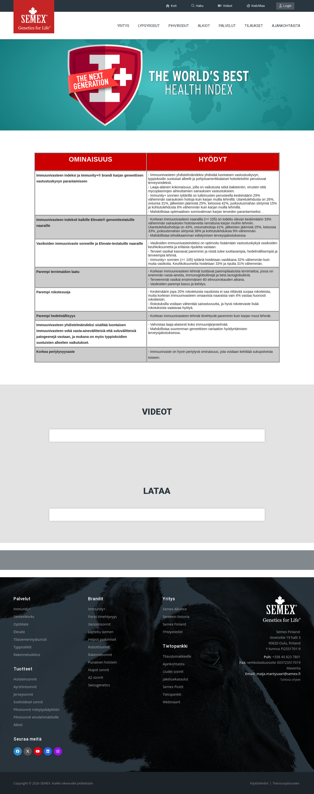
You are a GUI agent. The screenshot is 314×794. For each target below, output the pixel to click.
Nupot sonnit (98, 669)
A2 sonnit (95, 677)
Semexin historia (176, 616)
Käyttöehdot (259, 783)
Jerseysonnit (23, 694)
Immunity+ (22, 609)
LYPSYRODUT (149, 26)
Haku (197, 6)
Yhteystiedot (173, 631)
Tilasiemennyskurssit (30, 639)
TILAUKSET (254, 26)
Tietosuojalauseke (286, 783)
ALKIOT (204, 26)
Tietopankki (172, 694)
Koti (171, 6)
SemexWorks (23, 616)
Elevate (19, 631)
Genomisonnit (99, 624)
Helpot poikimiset (102, 639)
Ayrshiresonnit (25, 686)
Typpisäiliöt (22, 647)
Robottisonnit (99, 647)
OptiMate (20, 624)
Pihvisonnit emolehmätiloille (36, 717)
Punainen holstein (102, 662)
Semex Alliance (175, 609)
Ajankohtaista (173, 664)
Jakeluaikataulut (175, 679)
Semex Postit (173, 686)
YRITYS (123, 26)
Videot (225, 6)
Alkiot (18, 724)
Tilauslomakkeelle (177, 656)
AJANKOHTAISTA (286, 26)
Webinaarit (171, 702)
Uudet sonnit (173, 671)
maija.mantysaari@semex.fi (279, 673)
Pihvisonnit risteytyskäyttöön (36, 709)
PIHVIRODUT (179, 26)
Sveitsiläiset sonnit (28, 702)
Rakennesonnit (100, 654)
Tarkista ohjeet (290, 680)
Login (285, 6)
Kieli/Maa (256, 6)
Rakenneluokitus (26, 654)
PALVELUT (227, 26)
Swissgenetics (99, 685)
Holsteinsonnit (25, 679)
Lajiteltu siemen (100, 631)
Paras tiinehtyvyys (102, 616)
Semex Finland (174, 624)
